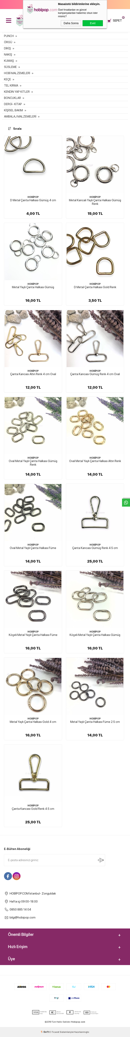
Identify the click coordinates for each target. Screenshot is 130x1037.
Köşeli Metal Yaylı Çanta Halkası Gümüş (95, 635)
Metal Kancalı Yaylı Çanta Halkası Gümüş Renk (95, 202)
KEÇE (7, 79)
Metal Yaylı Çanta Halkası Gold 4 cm (33, 722)
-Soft (45, 1032)
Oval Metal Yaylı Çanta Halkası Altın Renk (95, 461)
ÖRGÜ (8, 42)
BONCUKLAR (12, 98)
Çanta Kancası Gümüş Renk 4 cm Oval (95, 374)
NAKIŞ (8, 54)
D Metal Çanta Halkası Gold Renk (95, 287)
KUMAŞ (9, 61)
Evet (93, 23)
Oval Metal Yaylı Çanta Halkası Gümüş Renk (33, 462)
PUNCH (9, 36)
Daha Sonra (71, 23)
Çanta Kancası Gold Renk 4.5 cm (33, 809)
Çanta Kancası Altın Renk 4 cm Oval (33, 374)
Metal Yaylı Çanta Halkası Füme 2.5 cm (95, 722)
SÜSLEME (10, 67)
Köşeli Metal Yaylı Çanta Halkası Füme (33, 635)
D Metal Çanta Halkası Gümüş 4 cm (33, 200)
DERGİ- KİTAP (13, 104)
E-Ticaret (54, 1032)
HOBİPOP (33, 197)
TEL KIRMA (11, 85)
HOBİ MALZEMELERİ (17, 73)
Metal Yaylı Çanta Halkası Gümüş (33, 287)
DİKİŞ (7, 48)
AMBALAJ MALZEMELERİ (20, 116)
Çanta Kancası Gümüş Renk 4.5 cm (95, 548)
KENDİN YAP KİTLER (17, 92)
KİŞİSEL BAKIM (13, 110)
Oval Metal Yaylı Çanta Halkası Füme (33, 548)
